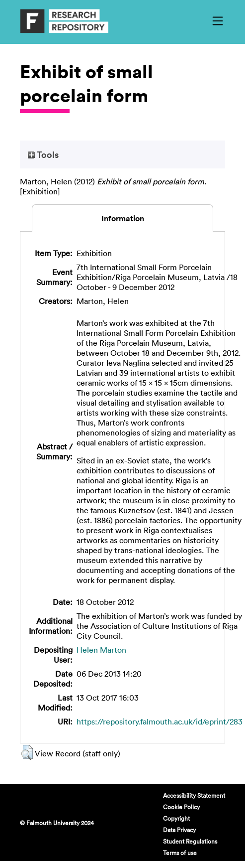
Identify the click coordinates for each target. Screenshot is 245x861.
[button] (27, 752)
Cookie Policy (181, 806)
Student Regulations (190, 841)
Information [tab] (122, 218)
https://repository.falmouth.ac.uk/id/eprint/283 (160, 721)
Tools (43, 154)
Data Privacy (179, 829)
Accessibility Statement (194, 795)
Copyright (176, 818)
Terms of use (180, 852)
